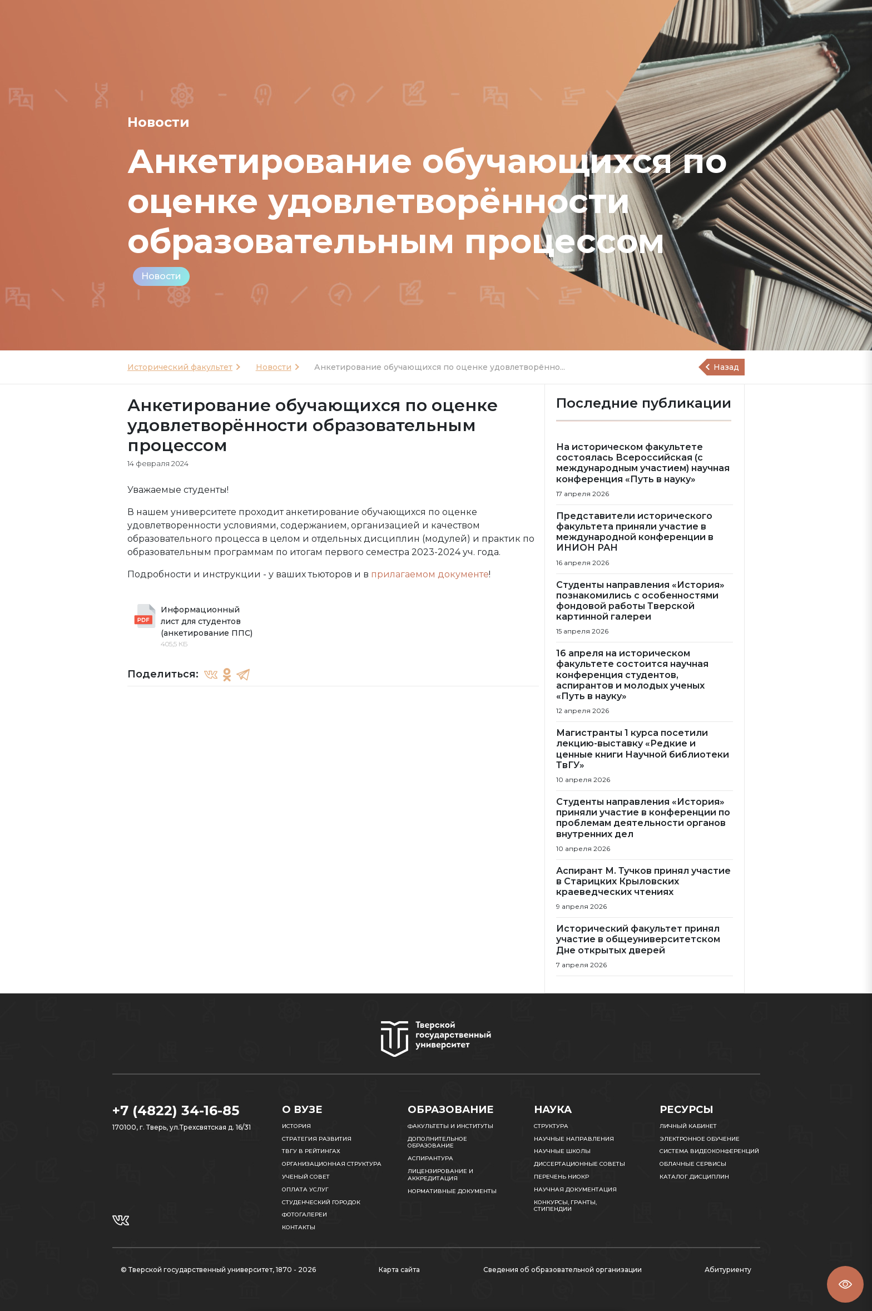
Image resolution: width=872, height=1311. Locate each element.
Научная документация (575, 1189)
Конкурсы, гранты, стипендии (565, 1206)
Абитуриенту (728, 1269)
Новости (161, 276)
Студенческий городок (321, 1202)
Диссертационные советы (579, 1163)
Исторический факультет (179, 367)
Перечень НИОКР (561, 1176)
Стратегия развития (316, 1138)
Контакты (298, 1227)
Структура (551, 1126)
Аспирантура (430, 1158)
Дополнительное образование (437, 1142)
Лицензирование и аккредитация (440, 1174)
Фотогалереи (304, 1214)
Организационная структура (332, 1163)
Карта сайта (399, 1269)
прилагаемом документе (430, 574)
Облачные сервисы (693, 1163)
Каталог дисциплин (694, 1176)
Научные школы (562, 1151)
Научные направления (574, 1138)
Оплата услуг (305, 1189)
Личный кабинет (688, 1126)
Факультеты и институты (450, 1126)
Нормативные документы (452, 1191)
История (296, 1126)
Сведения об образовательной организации (562, 1269)
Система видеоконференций (709, 1151)
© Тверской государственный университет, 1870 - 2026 (218, 1269)
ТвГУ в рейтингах (311, 1151)
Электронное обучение (700, 1138)
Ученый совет (306, 1176)
